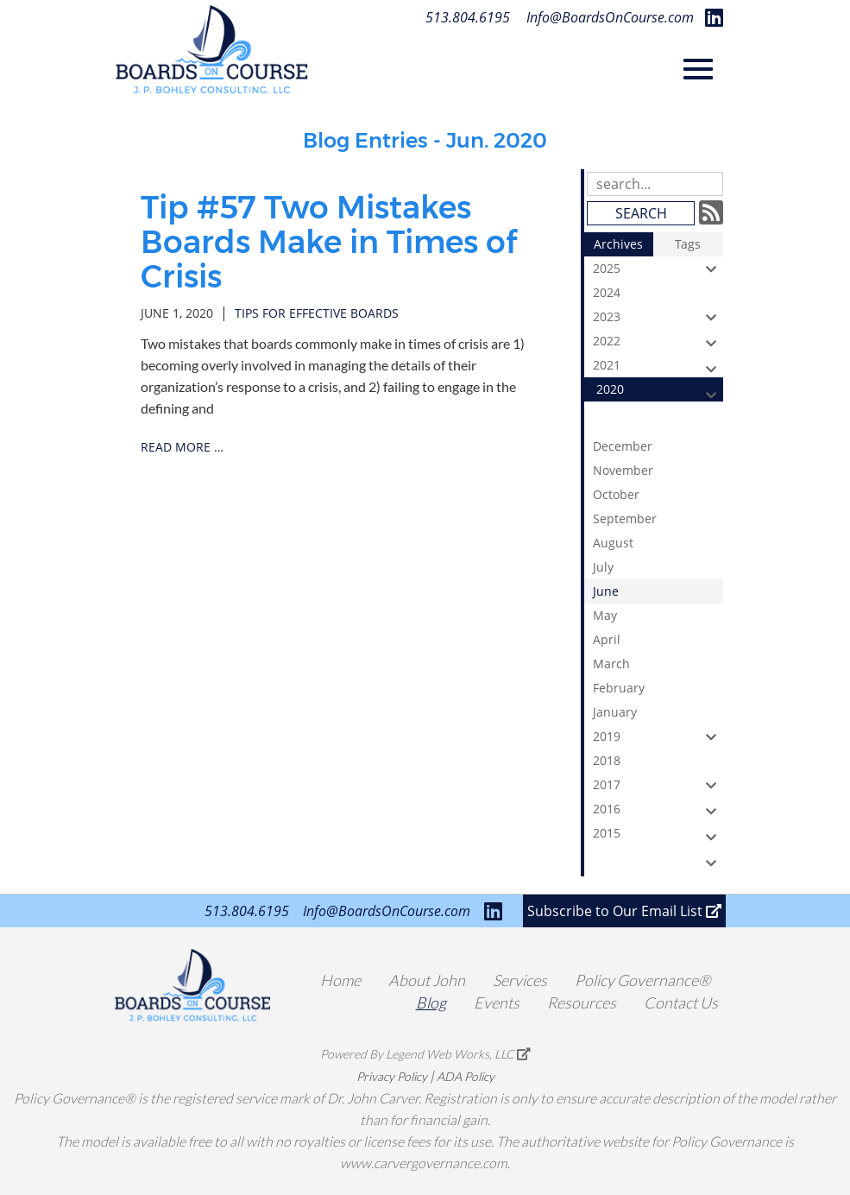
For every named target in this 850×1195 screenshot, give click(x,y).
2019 (658, 736)
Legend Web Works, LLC (458, 1053)
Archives (618, 244)
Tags (688, 244)
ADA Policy (465, 1076)
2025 (658, 268)
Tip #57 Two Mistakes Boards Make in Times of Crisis (329, 241)
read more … (182, 447)
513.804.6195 (467, 17)
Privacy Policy (391, 1076)
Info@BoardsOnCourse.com (610, 17)
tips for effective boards (317, 313)
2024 (658, 294)
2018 (658, 762)
